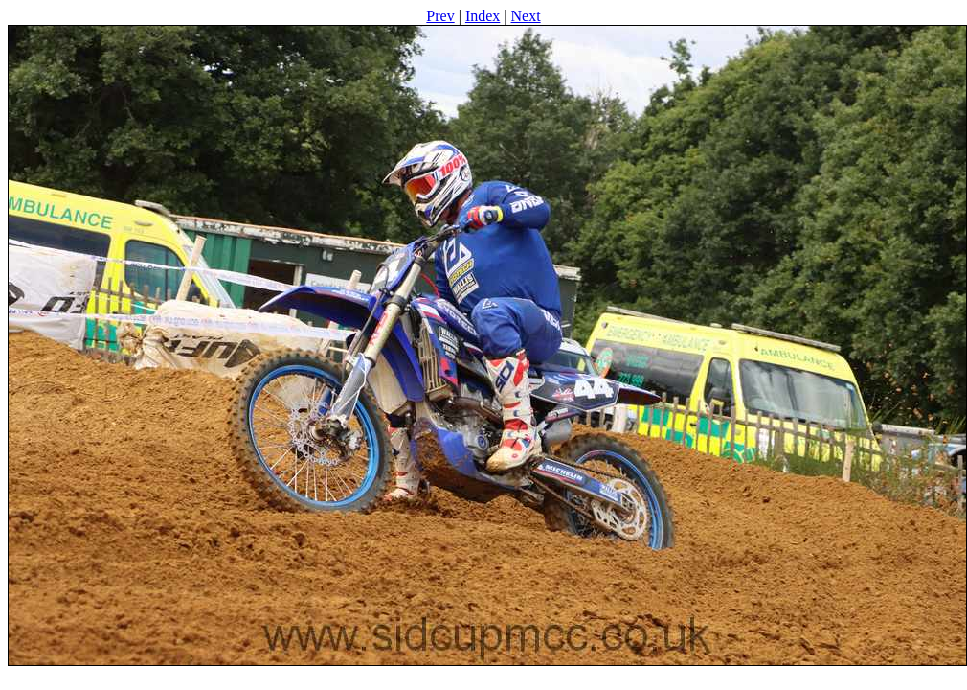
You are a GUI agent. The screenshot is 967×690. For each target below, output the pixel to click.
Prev (440, 16)
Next (526, 16)
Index (482, 16)
